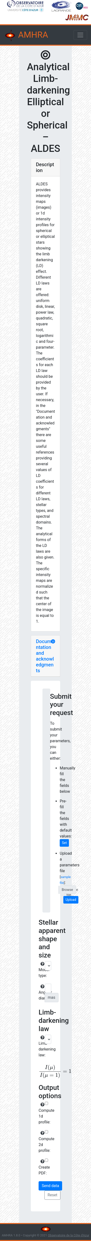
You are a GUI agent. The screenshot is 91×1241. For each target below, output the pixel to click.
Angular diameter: (41, 992)
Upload (71, 900)
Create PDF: (41, 1167)
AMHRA (26, 35)
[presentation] (45, 1071)
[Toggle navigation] (80, 35)
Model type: (41, 970)
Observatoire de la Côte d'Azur (68, 1235)
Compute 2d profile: (41, 1142)
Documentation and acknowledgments (45, 655)
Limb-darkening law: (41, 1046)
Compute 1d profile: (41, 1113)
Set (64, 843)
